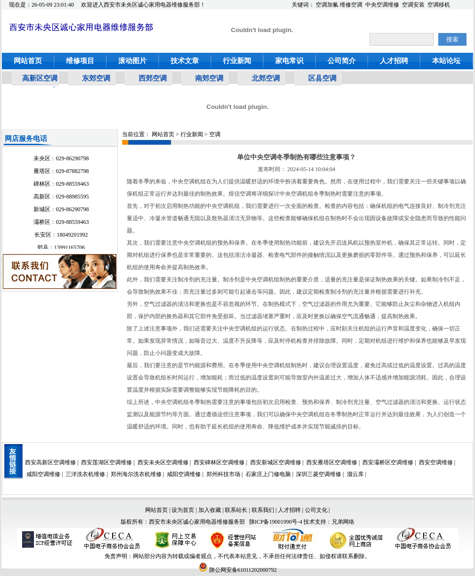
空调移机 (438, 4)
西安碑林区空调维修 (219, 462)
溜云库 (355, 474)
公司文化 (316, 510)
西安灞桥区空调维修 (387, 462)
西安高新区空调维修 (50, 462)
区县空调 (322, 78)
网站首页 (28, 61)
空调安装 (413, 4)
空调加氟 (327, 4)
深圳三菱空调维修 (318, 474)
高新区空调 (39, 78)
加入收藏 (209, 510)
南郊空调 (209, 78)
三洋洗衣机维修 (85, 474)
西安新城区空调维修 (275, 462)
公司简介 (342, 61)
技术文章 (185, 61)
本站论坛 (446, 61)
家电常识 (289, 61)
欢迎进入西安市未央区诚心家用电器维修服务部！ (143, 4)
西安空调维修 (436, 462)
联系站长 (237, 510)
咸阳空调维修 (43, 474)
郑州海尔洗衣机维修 (136, 474)
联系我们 (263, 510)
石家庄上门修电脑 (268, 474)
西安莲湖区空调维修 (106, 462)
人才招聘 (394, 61)
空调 (215, 134)
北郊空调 (266, 78)
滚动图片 (132, 61)
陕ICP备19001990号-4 (276, 521)
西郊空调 (153, 78)
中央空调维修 (382, 4)
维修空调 (351, 4)
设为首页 (183, 510)
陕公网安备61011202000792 (237, 570)
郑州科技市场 (223, 474)
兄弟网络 (343, 521)
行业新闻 (237, 61)
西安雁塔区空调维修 (331, 462)
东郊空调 (96, 78)
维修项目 (80, 61)
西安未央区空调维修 (163, 462)
